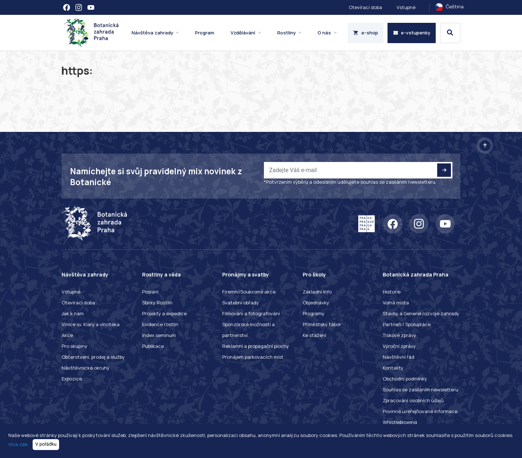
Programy (313, 313)
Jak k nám (73, 313)
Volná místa (396, 302)
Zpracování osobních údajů (413, 400)
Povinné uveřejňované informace (420, 411)
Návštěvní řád (398, 357)
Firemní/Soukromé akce (249, 291)
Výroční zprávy (399, 346)
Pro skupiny (74, 346)
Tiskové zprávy (399, 335)
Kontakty (393, 368)
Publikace (153, 346)
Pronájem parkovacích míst (252, 357)
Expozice (72, 378)
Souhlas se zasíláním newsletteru (420, 389)
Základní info (317, 291)
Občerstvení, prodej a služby (93, 357)
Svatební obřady (240, 302)
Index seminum (159, 335)
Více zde (18, 444)
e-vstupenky (412, 32)
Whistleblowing (400, 422)
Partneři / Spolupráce (407, 324)
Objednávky (316, 302)
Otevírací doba (365, 7)
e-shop (365, 32)
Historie (392, 291)
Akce (67, 335)
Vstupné (406, 7)
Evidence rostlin (160, 324)
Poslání (150, 291)
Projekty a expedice (164, 313)
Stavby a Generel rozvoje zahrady (421, 313)
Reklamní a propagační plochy (255, 346)
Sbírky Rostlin (157, 302)
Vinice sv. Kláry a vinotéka (91, 324)
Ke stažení (314, 335)
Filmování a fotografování (251, 313)
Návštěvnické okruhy (85, 368)
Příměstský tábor (322, 324)
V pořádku (46, 444)
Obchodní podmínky (405, 378)
